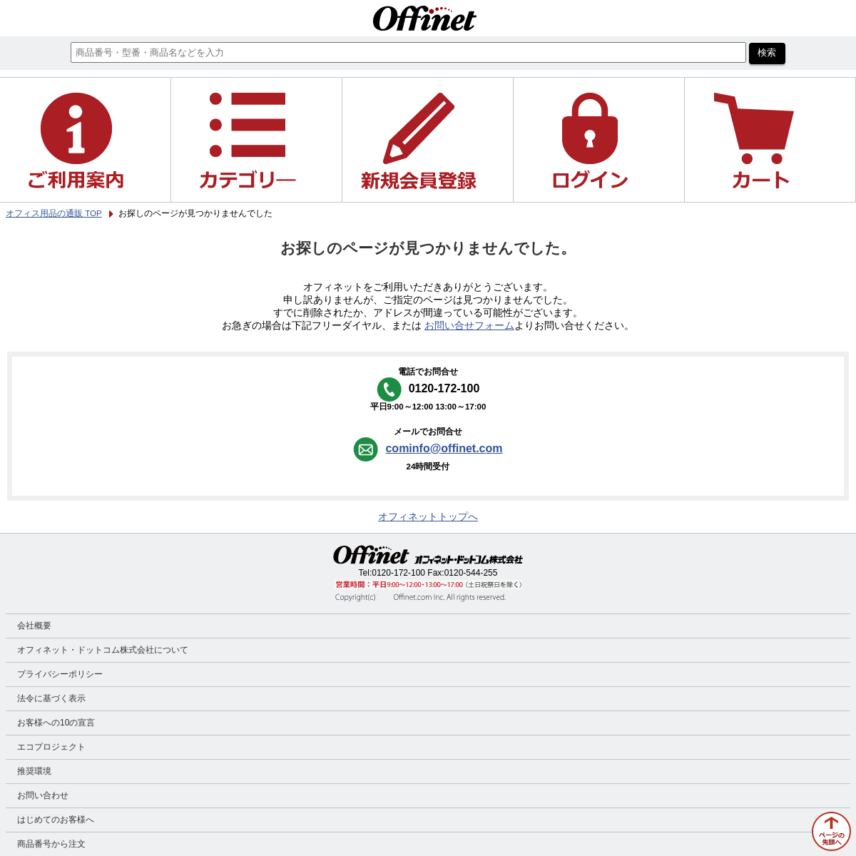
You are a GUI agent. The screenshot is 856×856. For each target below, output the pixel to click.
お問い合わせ (42, 795)
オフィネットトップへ (428, 516)
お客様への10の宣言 (56, 723)
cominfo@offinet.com (443, 448)
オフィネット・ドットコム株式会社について (102, 650)
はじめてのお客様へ (55, 820)
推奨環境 (34, 771)
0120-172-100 (398, 573)
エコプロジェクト (51, 747)
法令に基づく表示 (51, 698)
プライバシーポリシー (60, 674)
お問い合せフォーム (469, 325)
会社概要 (34, 626)
